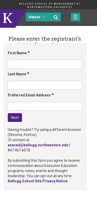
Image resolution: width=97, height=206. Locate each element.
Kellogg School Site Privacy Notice (38, 181)
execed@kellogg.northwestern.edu (38, 145)
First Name (19, 52)
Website (36, 17)
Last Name (18, 73)
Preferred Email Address (31, 94)
